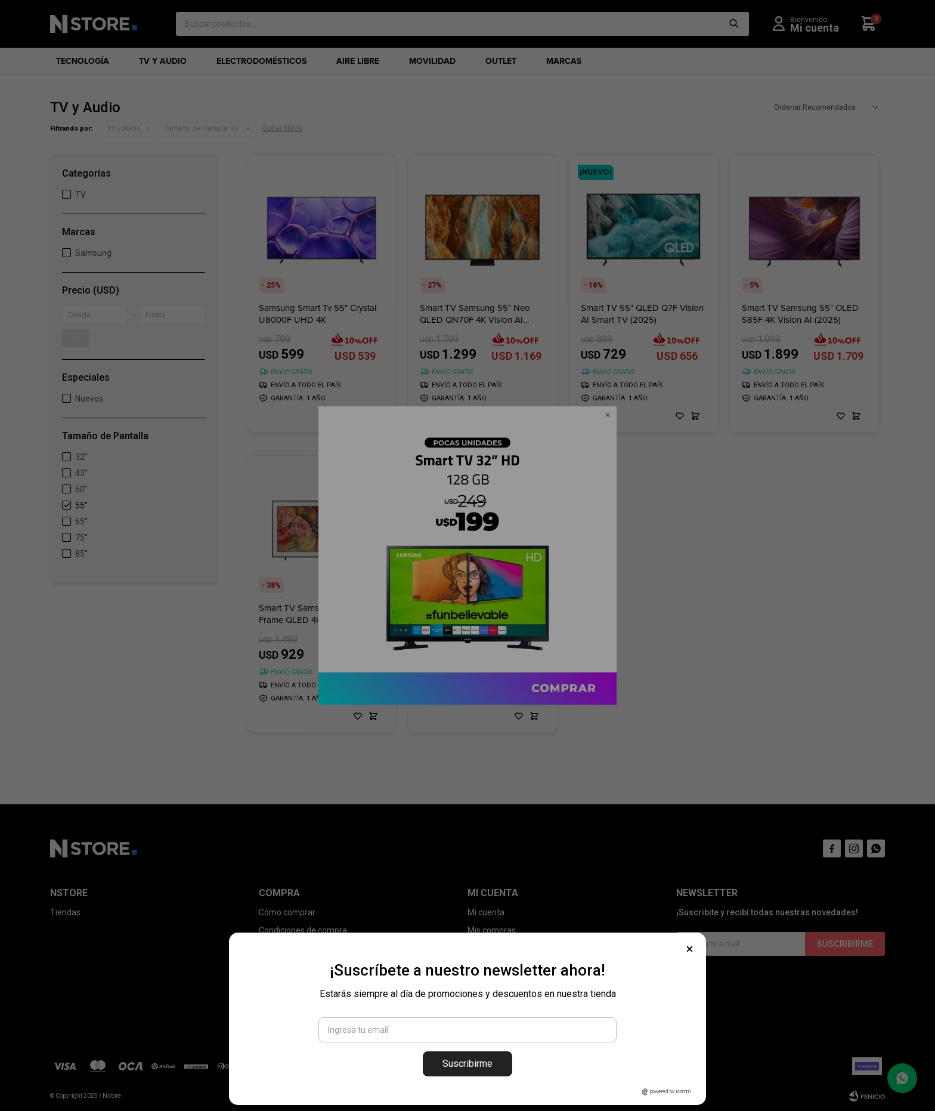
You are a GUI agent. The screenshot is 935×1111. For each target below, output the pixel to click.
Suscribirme (467, 1063)
